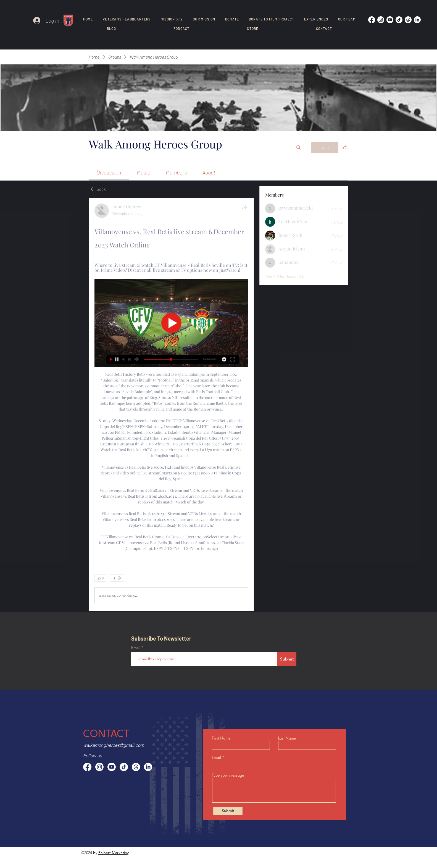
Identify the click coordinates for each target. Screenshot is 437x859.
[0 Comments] (233, 578)
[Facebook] (371, 19)
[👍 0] (100, 578)
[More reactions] (117, 578)
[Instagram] (380, 19)
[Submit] (286, 659)
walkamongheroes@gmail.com (113, 745)
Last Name (287, 738)
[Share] (244, 206)
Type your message (228, 775)
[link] (108, 172)
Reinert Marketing (114, 852)
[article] (171, 404)
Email (136, 647)
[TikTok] (399, 19)
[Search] (298, 147)
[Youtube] (389, 19)
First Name (221, 738)
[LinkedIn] (417, 19)
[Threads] (408, 19)
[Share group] (345, 147)
